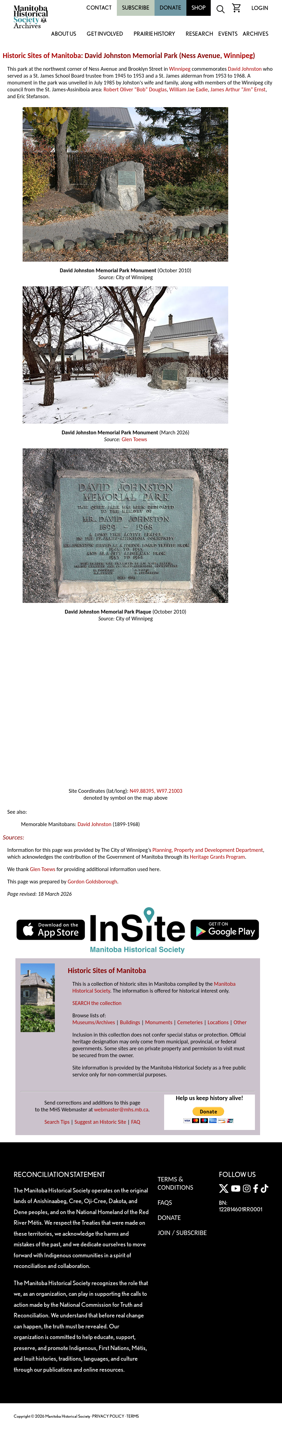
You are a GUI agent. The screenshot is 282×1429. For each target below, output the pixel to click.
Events (227, 34)
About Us (63, 34)
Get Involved (105, 34)
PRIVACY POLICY (108, 1416)
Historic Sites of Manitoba (42, 55)
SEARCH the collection (96, 1003)
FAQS (165, 1202)
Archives (255, 34)
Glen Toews (134, 439)
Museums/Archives (93, 1022)
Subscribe (135, 7)
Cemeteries (190, 1022)
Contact (99, 7)
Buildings (130, 1022)
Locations (218, 1022)
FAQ (135, 1122)
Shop (199, 7)
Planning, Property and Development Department (207, 850)
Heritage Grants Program (217, 857)
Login (260, 8)
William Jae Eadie (188, 89)
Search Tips (57, 1122)
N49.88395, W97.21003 (156, 791)
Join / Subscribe (182, 1232)
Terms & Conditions (175, 1183)
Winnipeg (238, 55)
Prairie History (154, 34)
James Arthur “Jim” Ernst (238, 89)
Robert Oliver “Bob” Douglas (135, 89)
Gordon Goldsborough (92, 881)
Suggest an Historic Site (100, 1122)
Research (199, 34)
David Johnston (245, 69)
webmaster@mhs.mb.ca (121, 1109)
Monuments (158, 1022)
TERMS (132, 1416)
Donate (170, 7)
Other (240, 1022)
